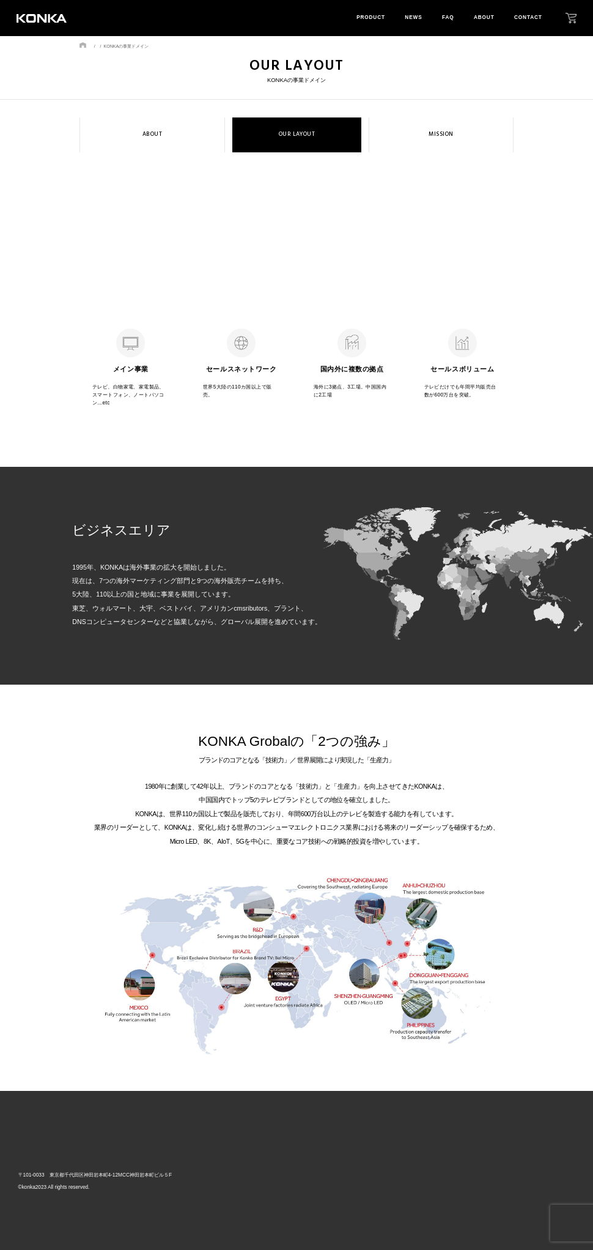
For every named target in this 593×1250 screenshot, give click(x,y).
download (557, 1181)
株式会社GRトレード (59, 1151)
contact (528, 17)
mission (497, 1181)
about (484, 17)
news (413, 17)
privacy (552, 1167)
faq (448, 17)
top (353, 1150)
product (370, 17)
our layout (503, 1167)
